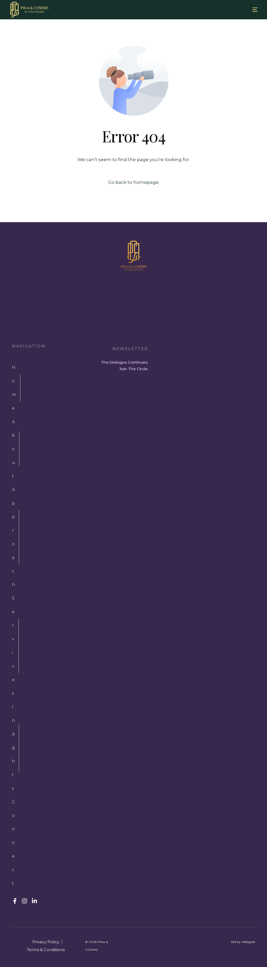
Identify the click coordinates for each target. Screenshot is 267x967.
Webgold (248, 942)
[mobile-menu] (250, 9)
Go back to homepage (133, 182)
